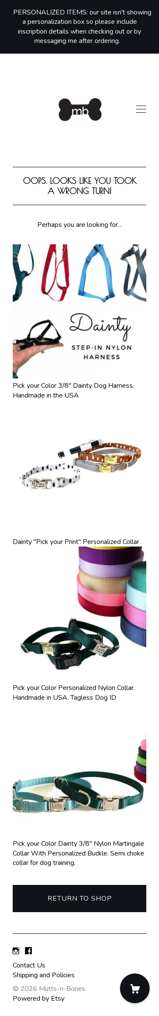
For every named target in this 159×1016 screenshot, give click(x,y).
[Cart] (135, 988)
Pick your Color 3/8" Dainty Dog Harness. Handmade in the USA (79, 386)
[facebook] (28, 951)
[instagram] (16, 951)
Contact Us (29, 965)
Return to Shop (79, 898)
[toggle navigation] (141, 109)
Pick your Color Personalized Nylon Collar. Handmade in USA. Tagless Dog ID (79, 688)
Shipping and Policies (44, 975)
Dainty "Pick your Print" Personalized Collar (79, 536)
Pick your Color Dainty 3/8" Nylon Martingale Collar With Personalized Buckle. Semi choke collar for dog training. (79, 848)
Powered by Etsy (38, 998)
